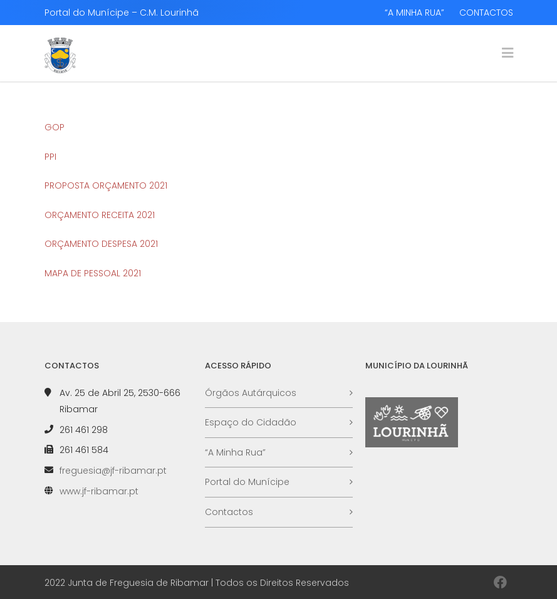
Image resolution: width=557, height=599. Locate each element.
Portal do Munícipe (247, 482)
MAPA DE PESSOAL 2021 (92, 273)
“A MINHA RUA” (414, 12)
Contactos (229, 512)
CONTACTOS (486, 12)
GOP (54, 127)
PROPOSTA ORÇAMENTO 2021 (105, 185)
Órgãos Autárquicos (250, 393)
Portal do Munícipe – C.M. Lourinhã (121, 12)
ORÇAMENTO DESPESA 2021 (101, 243)
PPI (50, 156)
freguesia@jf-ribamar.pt (113, 470)
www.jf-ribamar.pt (99, 491)
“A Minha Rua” (235, 452)
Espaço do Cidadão (250, 422)
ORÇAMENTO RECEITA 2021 (99, 215)
